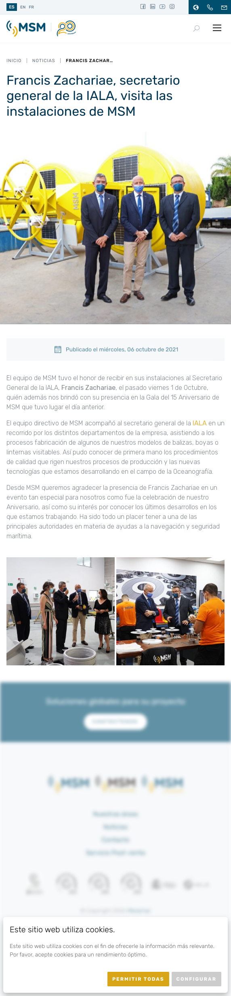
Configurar (196, 979)
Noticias (43, 60)
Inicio (13, 60)
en (22, 7)
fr (31, 7)
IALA (200, 425)
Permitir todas (138, 979)
